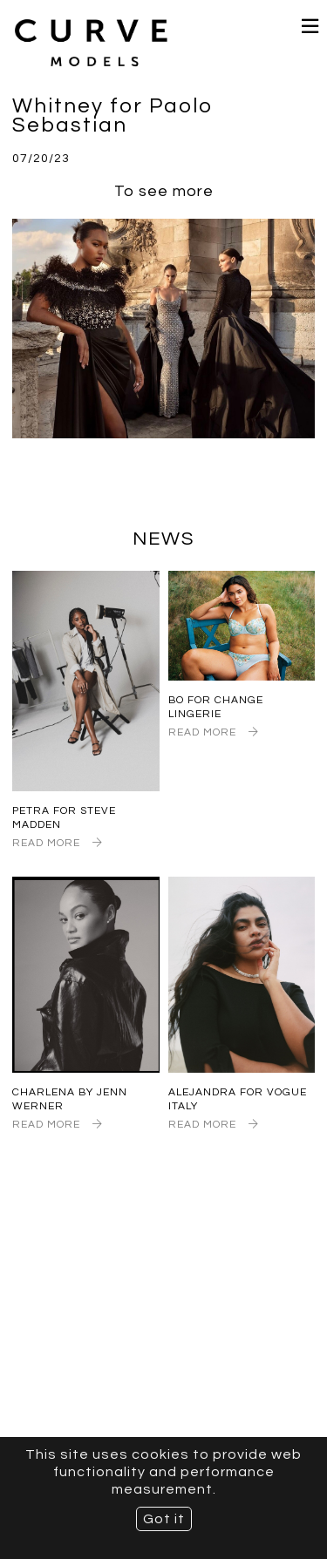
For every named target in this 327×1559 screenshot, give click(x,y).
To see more (164, 191)
